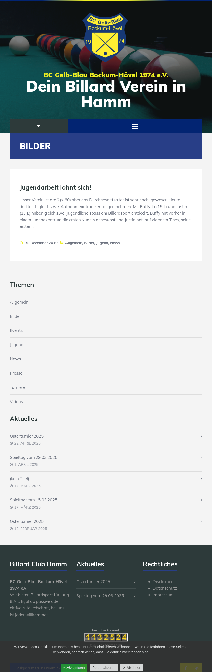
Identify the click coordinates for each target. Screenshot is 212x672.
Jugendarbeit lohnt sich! (55, 187)
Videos (16, 401)
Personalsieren (104, 668)
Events (16, 330)
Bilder (89, 243)
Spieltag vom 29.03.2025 (33, 457)
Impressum (163, 594)
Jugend (102, 243)
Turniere (17, 387)
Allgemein (73, 243)
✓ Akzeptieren (74, 668)
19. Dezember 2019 (41, 243)
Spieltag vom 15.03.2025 (33, 499)
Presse (16, 372)
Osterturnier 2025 (27, 436)
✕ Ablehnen (132, 668)
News (115, 243)
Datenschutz (165, 588)
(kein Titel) (19, 478)
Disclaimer (163, 581)
